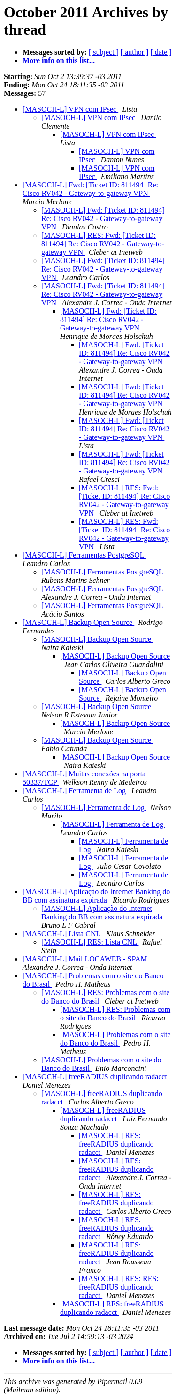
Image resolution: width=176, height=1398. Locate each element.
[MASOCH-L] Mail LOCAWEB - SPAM (86, 959)
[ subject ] (104, 52)
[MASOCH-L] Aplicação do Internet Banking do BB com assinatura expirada (96, 896)
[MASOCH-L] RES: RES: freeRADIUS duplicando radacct (119, 1287)
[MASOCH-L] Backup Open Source (78, 622)
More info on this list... (59, 61)
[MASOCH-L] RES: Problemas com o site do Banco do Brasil (115, 1013)
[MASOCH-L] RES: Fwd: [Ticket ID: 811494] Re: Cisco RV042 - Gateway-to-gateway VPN (102, 243)
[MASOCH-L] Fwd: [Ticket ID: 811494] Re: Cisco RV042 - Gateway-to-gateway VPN (90, 189)
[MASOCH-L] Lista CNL (62, 934)
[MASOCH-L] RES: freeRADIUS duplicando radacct (116, 1144)
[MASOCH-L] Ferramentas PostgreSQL (84, 555)
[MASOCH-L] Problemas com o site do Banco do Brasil (115, 1039)
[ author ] (135, 52)
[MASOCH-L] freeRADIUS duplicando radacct (96, 1077)
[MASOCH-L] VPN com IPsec (70, 109)
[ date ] (160, 52)
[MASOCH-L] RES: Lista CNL (89, 942)
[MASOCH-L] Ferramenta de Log (75, 791)
